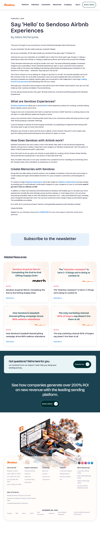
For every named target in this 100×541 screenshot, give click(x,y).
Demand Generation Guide (15, 506)
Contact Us (46, 477)
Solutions (28, 477)
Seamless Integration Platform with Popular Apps (21, 499)
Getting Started (30, 471)
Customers (46, 479)
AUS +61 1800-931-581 (14, 484)
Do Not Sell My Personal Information (82, 513)
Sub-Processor (40, 513)
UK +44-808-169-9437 (12, 480)
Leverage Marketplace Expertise (17, 503)
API (61, 479)
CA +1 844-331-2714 (13, 477)
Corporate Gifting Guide (83, 472)
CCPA (31, 513)
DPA (17, 513)
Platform (27, 474)
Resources (28, 482)
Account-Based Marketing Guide (82, 487)
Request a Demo (12, 471)
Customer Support (66, 471)
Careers (44, 474)
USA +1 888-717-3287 (14, 474)
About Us (45, 471)
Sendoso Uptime (65, 477)
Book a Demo (89, 5)
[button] (25, 5)
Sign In (77, 5)
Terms (24, 513)
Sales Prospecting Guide (83, 482)
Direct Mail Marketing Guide (84, 477)
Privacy (9, 513)
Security (51, 513)
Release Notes (64, 474)
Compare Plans (30, 479)
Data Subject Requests (62, 513)
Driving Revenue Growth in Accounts (19, 495)
